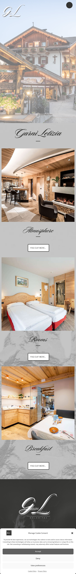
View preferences (38, 565)
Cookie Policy (32, 571)
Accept (38, 551)
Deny (38, 558)
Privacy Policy (42, 571)
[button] (72, 533)
